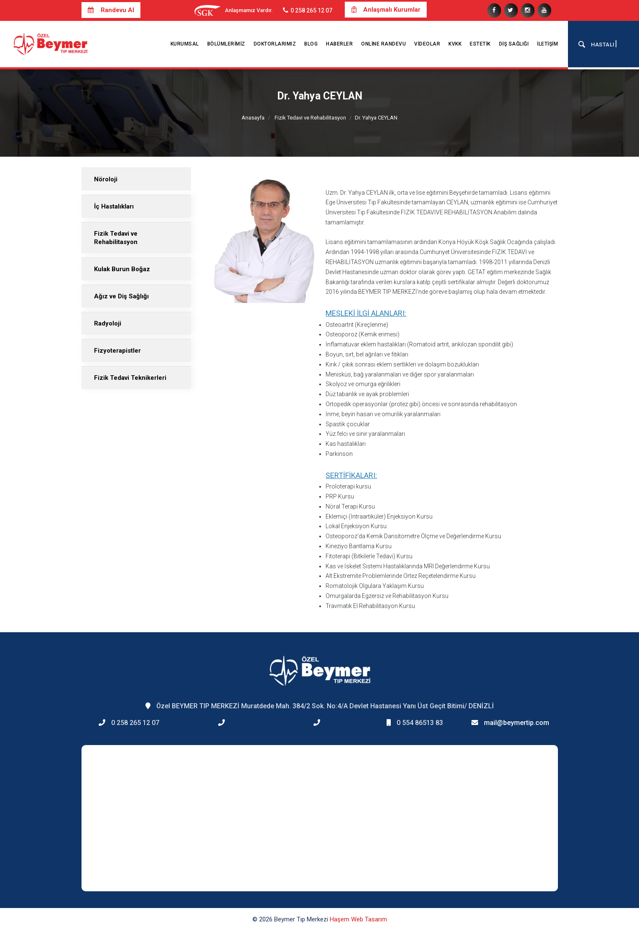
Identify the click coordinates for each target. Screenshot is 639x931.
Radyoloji (107, 323)
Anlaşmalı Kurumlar (385, 9)
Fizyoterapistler (117, 350)
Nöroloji (105, 179)
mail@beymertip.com (516, 723)
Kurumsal (185, 44)
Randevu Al (111, 10)
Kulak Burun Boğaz (122, 269)
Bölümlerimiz (226, 44)
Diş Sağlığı (514, 44)
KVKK (454, 44)
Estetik (480, 44)
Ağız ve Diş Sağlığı (121, 296)
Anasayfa (253, 117)
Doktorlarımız (275, 44)
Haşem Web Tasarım (358, 919)
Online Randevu (383, 44)
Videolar (427, 44)
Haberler (339, 44)
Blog (311, 44)
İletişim (547, 44)
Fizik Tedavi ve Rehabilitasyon (310, 117)
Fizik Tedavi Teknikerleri (130, 378)
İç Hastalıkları (114, 206)
